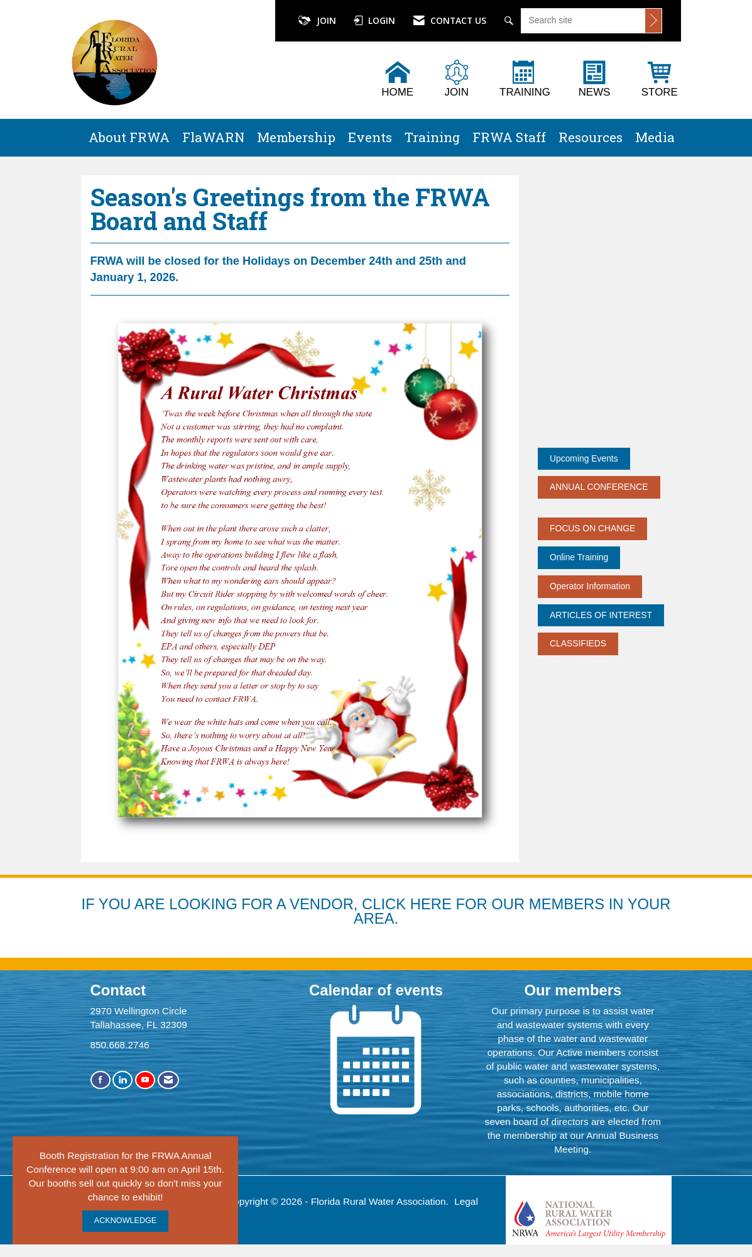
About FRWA (129, 137)
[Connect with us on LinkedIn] (122, 1080)
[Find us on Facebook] (100, 1080)
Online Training (579, 557)
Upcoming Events (584, 458)
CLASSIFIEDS (578, 643)
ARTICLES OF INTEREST (601, 615)
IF (90, 903)
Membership (296, 137)
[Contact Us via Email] (168, 1080)
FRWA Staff (509, 137)
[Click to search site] (653, 21)
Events (370, 137)
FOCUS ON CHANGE (592, 528)
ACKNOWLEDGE (125, 1220)
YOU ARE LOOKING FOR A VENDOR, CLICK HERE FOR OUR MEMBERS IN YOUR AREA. (385, 911)
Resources (591, 137)
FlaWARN (213, 137)
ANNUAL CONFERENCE (599, 487)
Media (655, 137)
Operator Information (590, 586)
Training (432, 137)
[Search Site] (510, 20)
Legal (466, 1201)
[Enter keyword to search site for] (583, 20)
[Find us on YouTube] (145, 1080)
